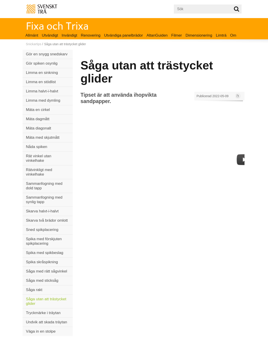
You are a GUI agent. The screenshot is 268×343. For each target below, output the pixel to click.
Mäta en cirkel (38, 110)
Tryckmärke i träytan (43, 313)
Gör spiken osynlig (42, 63)
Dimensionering (199, 35)
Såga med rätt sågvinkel (46, 271)
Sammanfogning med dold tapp (44, 185)
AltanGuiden (157, 35)
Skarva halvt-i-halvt (42, 211)
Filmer (176, 35)
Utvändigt (50, 35)
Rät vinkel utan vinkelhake (38, 158)
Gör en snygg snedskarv (47, 54)
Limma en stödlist (41, 82)
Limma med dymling (43, 100)
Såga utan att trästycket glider (46, 301)
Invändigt (69, 35)
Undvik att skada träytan (46, 322)
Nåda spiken (36, 147)
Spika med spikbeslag (44, 253)
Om (233, 35)
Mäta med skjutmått (42, 137)
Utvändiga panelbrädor (123, 35)
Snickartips (33, 44)
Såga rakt (34, 290)
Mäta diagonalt (38, 128)
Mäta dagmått (37, 119)
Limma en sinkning (42, 72)
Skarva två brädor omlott (47, 220)
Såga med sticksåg (42, 280)
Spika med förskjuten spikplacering (44, 241)
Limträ (221, 35)
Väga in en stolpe (41, 331)
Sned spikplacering (42, 230)
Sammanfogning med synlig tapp (44, 199)
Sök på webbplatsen (236, 9)
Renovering (90, 35)
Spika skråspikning (42, 262)
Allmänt (32, 35)
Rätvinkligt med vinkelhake (39, 172)
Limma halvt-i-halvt (42, 91)
